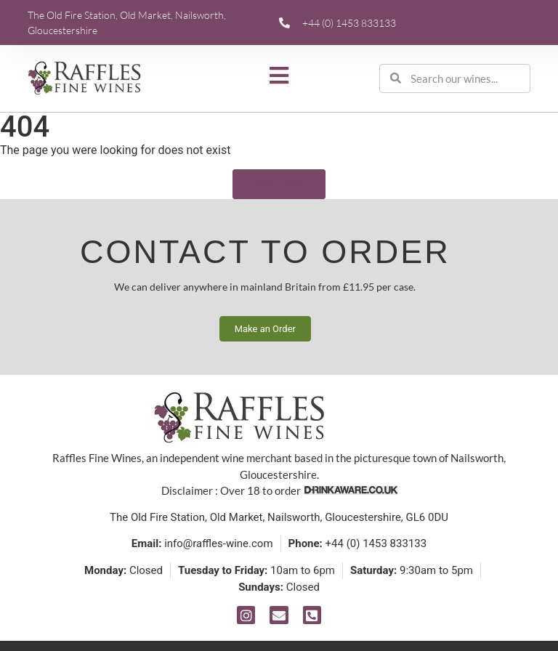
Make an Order (265, 328)
